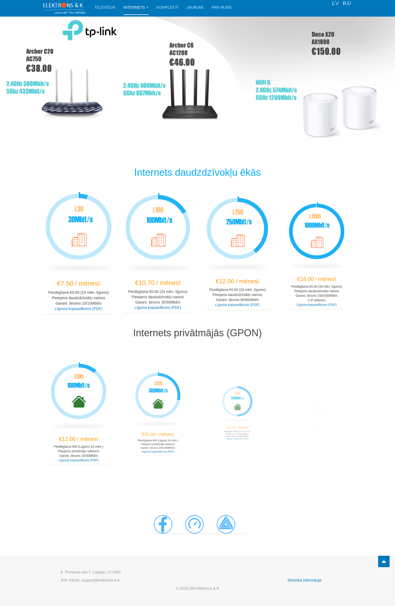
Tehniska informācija (304, 580)
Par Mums (221, 7)
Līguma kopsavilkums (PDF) (78, 306)
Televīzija (104, 7)
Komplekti (167, 7)
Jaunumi (195, 7)
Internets (136, 7)
